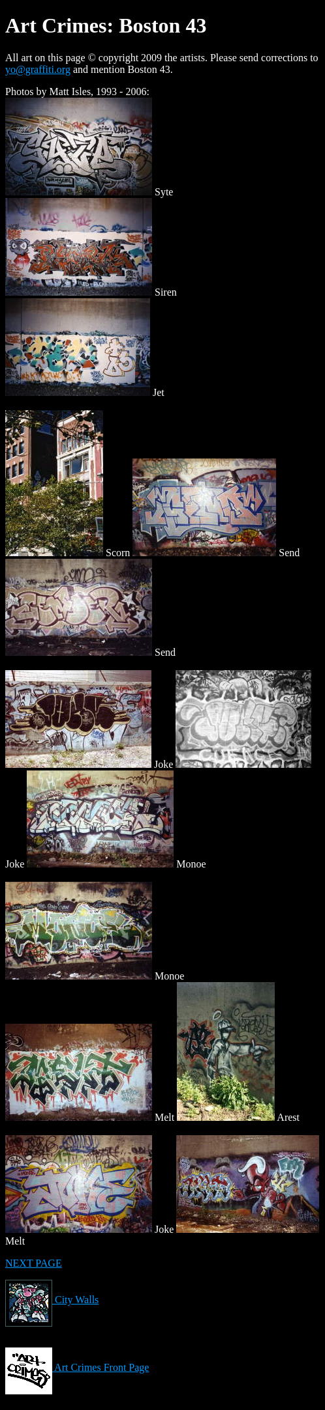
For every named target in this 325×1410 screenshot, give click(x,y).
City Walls (52, 1299)
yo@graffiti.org (37, 69)
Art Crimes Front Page (77, 1367)
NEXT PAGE (33, 1263)
